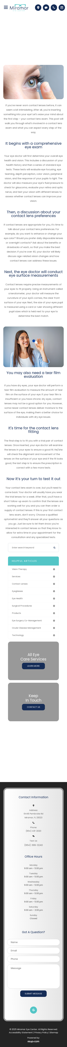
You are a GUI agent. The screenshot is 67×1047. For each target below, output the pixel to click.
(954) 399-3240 (33, 845)
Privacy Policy (41, 1032)
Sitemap (54, 1032)
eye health (17, 598)
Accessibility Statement (21, 1032)
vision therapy (19, 569)
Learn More (33, 665)
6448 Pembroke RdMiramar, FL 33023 (33, 815)
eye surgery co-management (27, 620)
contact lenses (20, 583)
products (16, 613)
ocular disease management (26, 627)
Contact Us (33, 707)
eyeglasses (17, 591)
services (16, 576)
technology (18, 635)
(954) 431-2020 (33, 830)
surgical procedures (22, 605)
